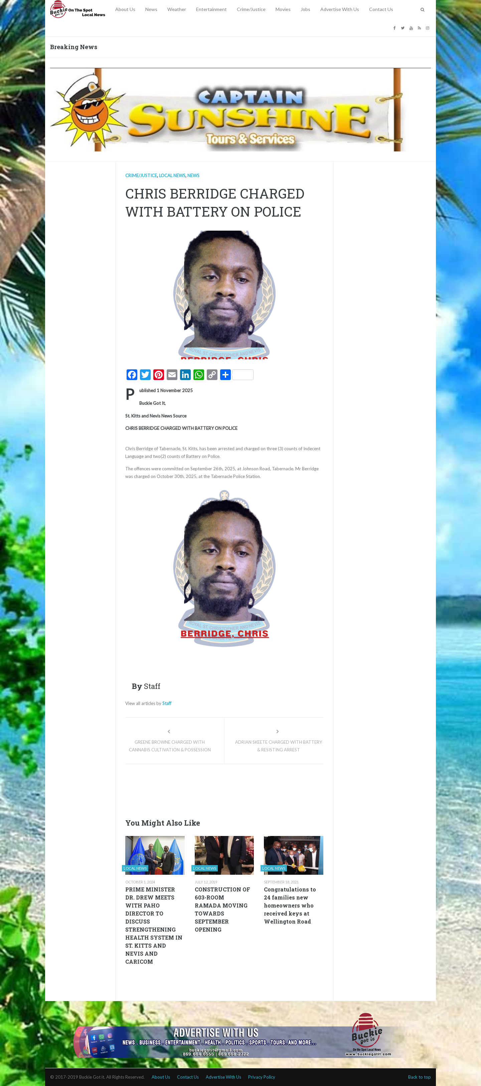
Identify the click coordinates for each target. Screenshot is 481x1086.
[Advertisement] (246, 789)
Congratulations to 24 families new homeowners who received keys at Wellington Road (290, 905)
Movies (283, 9)
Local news (172, 175)
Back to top (419, 1077)
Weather (176, 9)
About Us (125, 9)
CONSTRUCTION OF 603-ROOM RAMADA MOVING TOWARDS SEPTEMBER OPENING (222, 909)
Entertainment (211, 9)
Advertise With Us (339, 9)
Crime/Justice (251, 9)
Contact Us (381, 9)
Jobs (305, 9)
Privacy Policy (261, 1077)
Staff (166, 703)
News (151, 9)
